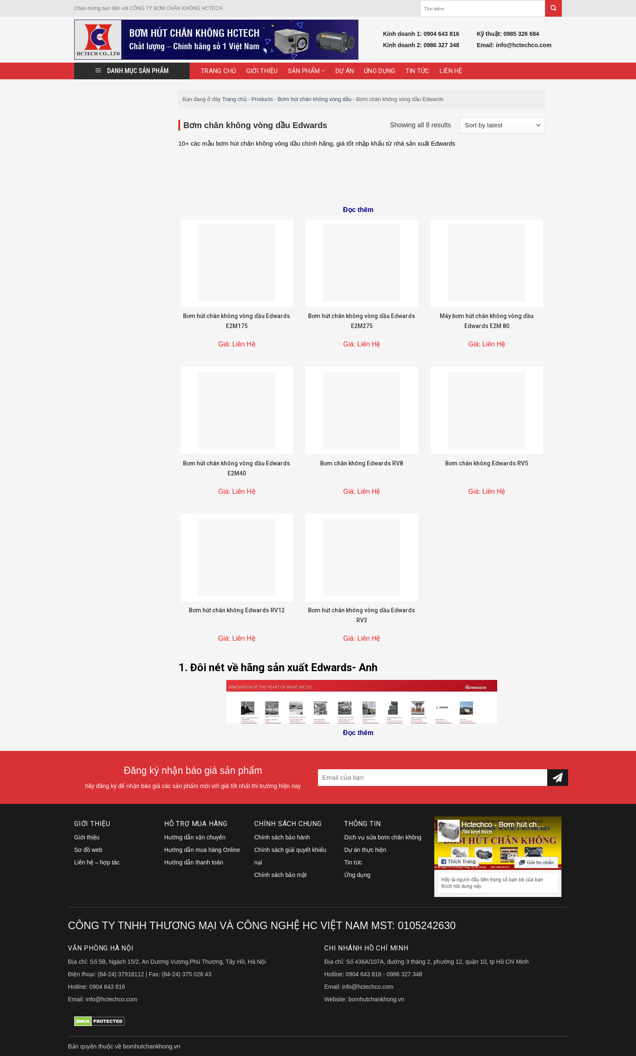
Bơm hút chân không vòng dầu (314, 99)
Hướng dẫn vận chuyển (194, 837)
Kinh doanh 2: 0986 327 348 (421, 45)
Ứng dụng (379, 71)
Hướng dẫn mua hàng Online (202, 849)
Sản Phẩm (307, 71)
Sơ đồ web (88, 849)
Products (262, 99)
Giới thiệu (262, 71)
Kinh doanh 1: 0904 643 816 (421, 33)
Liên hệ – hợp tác (97, 862)
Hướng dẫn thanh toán (193, 862)
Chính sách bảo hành (282, 837)
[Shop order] (502, 125)
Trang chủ (234, 99)
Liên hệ (451, 71)
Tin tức (418, 71)
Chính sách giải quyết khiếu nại (290, 856)
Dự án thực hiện (365, 849)
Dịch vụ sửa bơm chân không (382, 837)
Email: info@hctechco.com (514, 45)
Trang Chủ (218, 71)
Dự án (345, 71)
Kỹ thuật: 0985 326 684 (508, 33)
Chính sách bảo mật (280, 875)
